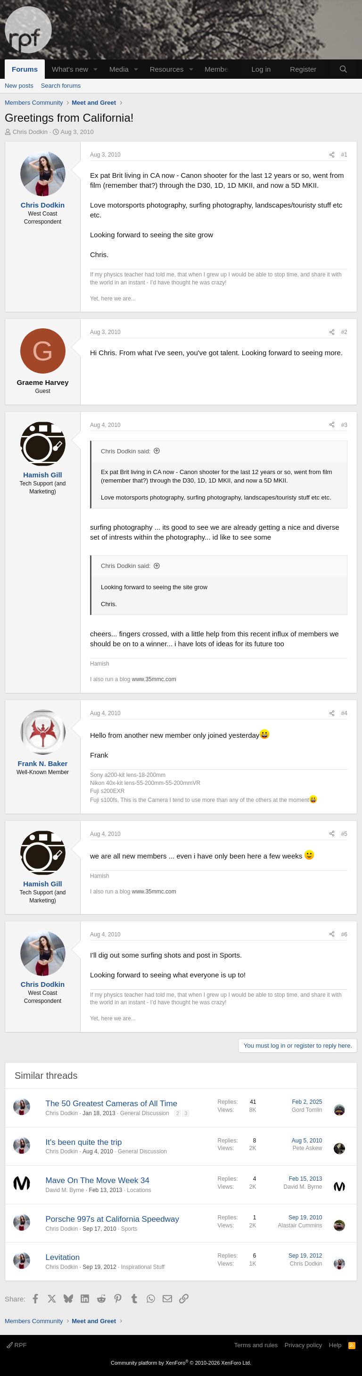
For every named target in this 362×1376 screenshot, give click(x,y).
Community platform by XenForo (181, 1363)
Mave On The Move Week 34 (97, 1180)
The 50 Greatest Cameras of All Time (112, 1103)
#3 (344, 425)
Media (119, 69)
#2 (344, 332)
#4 (344, 713)
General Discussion (144, 1113)
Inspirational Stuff (143, 1267)
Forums (25, 69)
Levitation (63, 1257)
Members (219, 69)
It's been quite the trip (84, 1142)
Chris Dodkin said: (126, 451)
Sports (129, 1229)
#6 (344, 934)
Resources (167, 69)
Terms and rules (256, 1345)
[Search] (343, 69)
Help (335, 1345)
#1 (344, 154)
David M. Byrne (65, 1190)
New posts (19, 85)
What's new (70, 69)
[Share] (332, 155)
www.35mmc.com (154, 679)
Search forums (61, 85)
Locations (139, 1190)
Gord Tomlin (307, 1110)
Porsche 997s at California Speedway (113, 1219)
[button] (95, 69)
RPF (17, 1345)
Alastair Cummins (300, 1225)
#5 (344, 834)
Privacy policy (303, 1345)
